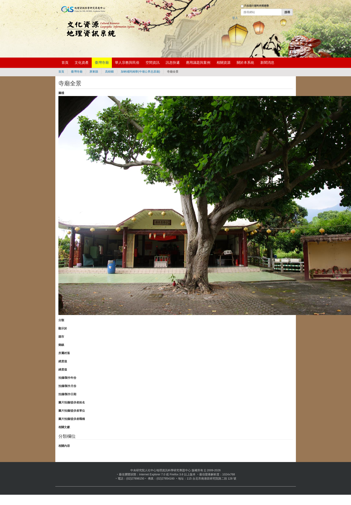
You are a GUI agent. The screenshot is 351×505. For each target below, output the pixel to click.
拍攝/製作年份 (67, 377)
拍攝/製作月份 (67, 386)
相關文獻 (64, 427)
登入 (235, 18)
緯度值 (62, 369)
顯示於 (62, 328)
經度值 (62, 361)
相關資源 (224, 63)
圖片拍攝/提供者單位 (71, 410)
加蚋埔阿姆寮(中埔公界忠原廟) (140, 71)
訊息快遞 (173, 63)
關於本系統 (245, 63)
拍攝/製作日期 (67, 394)
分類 (61, 320)
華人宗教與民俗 (127, 63)
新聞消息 (267, 63)
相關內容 (64, 445)
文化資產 (82, 63)
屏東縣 (93, 71)
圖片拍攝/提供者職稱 (71, 418)
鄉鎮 (61, 344)
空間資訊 (153, 63)
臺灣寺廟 (102, 63)
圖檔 (61, 93)
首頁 (64, 63)
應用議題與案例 (198, 63)
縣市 (61, 336)
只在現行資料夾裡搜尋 (256, 5)
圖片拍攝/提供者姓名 (71, 402)
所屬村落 (64, 353)
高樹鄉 (109, 71)
